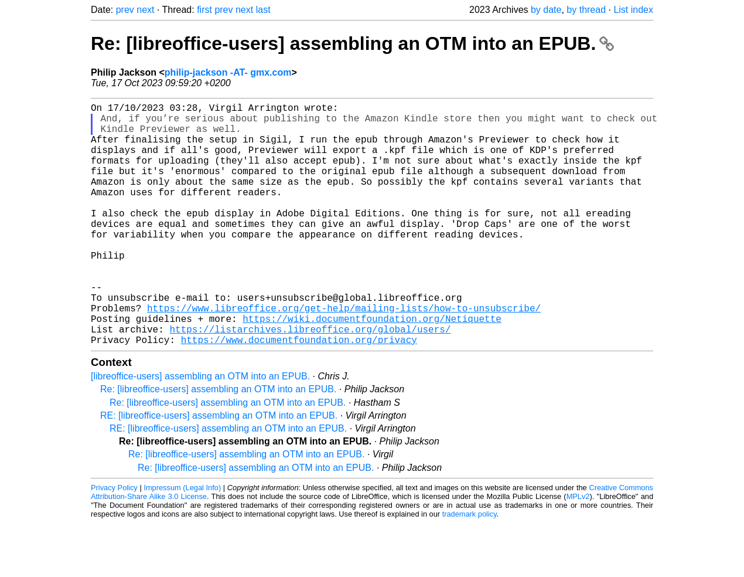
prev (125, 10)
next (145, 10)
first (204, 10)
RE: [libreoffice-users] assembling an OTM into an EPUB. (218, 469)
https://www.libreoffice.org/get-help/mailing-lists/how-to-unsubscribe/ (344, 354)
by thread (586, 10)
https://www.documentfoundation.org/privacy (299, 393)
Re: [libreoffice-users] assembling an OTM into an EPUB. (352, 43)
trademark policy (469, 568)
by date (546, 10)
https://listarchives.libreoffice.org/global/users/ (310, 380)
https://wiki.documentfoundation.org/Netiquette (372, 367)
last (263, 10)
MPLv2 (578, 550)
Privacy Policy (114, 541)
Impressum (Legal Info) (182, 541)
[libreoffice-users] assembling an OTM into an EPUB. (200, 430)
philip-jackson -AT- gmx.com (228, 72)
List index (633, 10)
